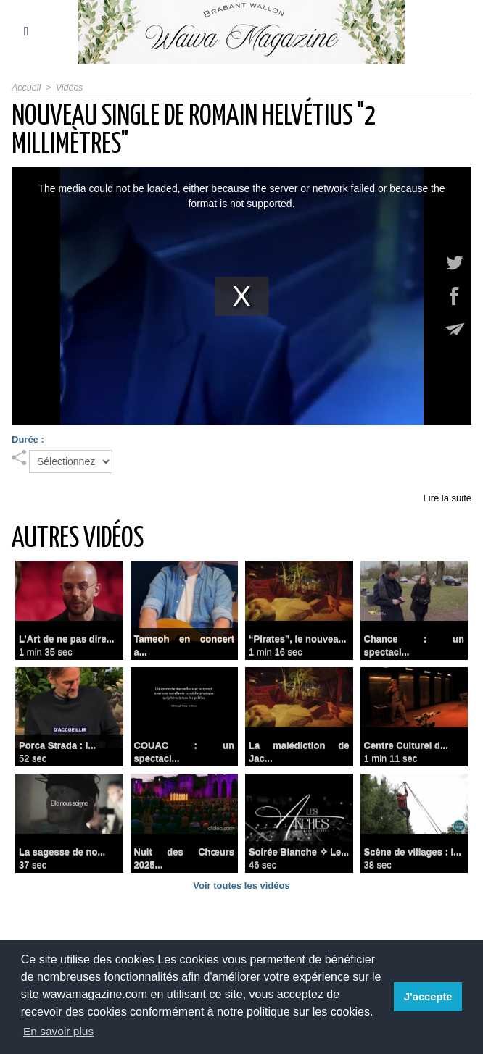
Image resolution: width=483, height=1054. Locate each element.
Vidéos (67, 88)
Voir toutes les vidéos (241, 885)
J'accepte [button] (429, 997)
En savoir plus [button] (59, 1031)
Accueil (26, 88)
